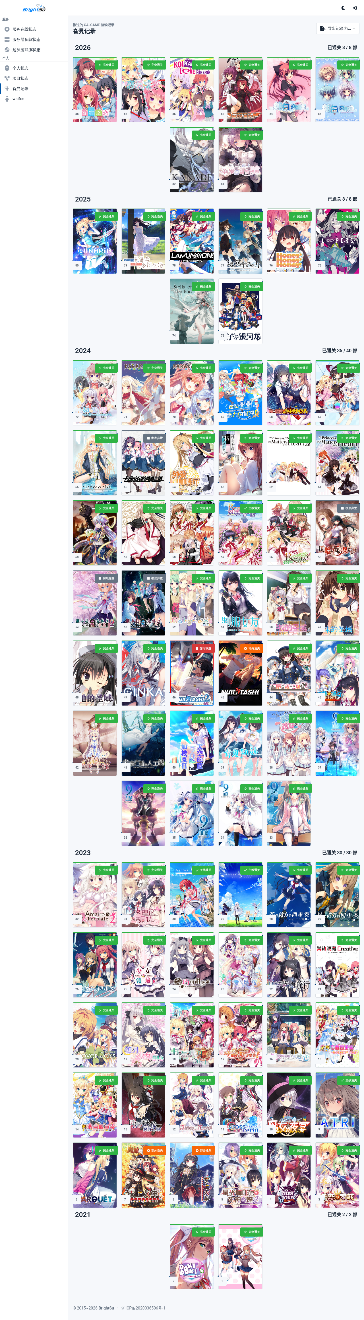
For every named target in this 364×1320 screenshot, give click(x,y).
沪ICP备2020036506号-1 (143, 1308)
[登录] (354, 8)
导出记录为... (335, 28)
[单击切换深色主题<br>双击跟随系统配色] (343, 8)
